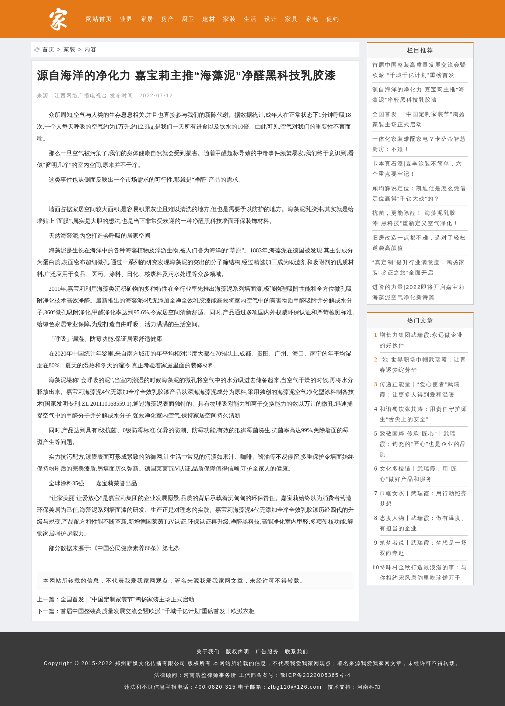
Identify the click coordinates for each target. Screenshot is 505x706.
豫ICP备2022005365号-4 (315, 675)
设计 (271, 19)
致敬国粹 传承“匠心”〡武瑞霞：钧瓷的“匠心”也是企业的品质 (423, 443)
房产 (167, 19)
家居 (147, 19)
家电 (312, 19)
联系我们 (297, 651)
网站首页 (99, 19)
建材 (209, 19)
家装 (229, 19)
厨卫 (188, 19)
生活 (250, 19)
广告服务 (267, 651)
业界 (126, 19)
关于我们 (208, 651)
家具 (291, 19)
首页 (48, 49)
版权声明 (238, 651)
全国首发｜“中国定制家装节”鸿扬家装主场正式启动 (127, 599)
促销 (332, 19)
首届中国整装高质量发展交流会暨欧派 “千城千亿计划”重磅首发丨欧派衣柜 (157, 611)
